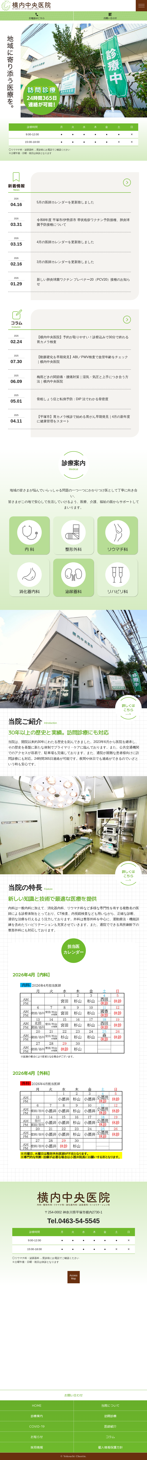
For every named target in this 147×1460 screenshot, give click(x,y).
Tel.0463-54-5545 (73, 1221)
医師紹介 (110, 1426)
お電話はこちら (37, 18)
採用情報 (37, 1447)
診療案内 (37, 1416)
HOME (37, 1405)
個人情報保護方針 (110, 1447)
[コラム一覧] (127, 319)
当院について (110, 1405)
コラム (110, 1437)
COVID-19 (36, 1426)
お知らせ (37, 1437)
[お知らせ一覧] (127, 182)
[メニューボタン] (141, 5)
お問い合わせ (110, 18)
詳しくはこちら (128, 707)
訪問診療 (110, 1416)
